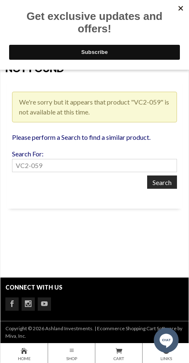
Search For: (28, 154)
